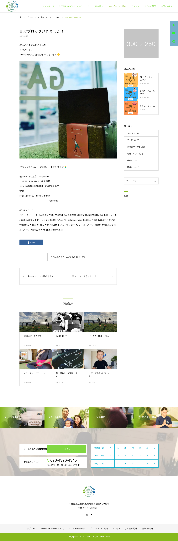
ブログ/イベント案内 (117, 6)
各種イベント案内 (135, 154)
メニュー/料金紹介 (95, 6)
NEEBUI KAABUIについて (70, 6)
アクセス (135, 6)
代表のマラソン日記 (136, 147)
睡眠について (133, 167)
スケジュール (133, 133)
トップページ (48, 6)
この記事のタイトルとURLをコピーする (68, 257)
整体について (133, 160)
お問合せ (66, 449)
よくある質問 (150, 6)
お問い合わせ (167, 6)
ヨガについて (133, 140)
